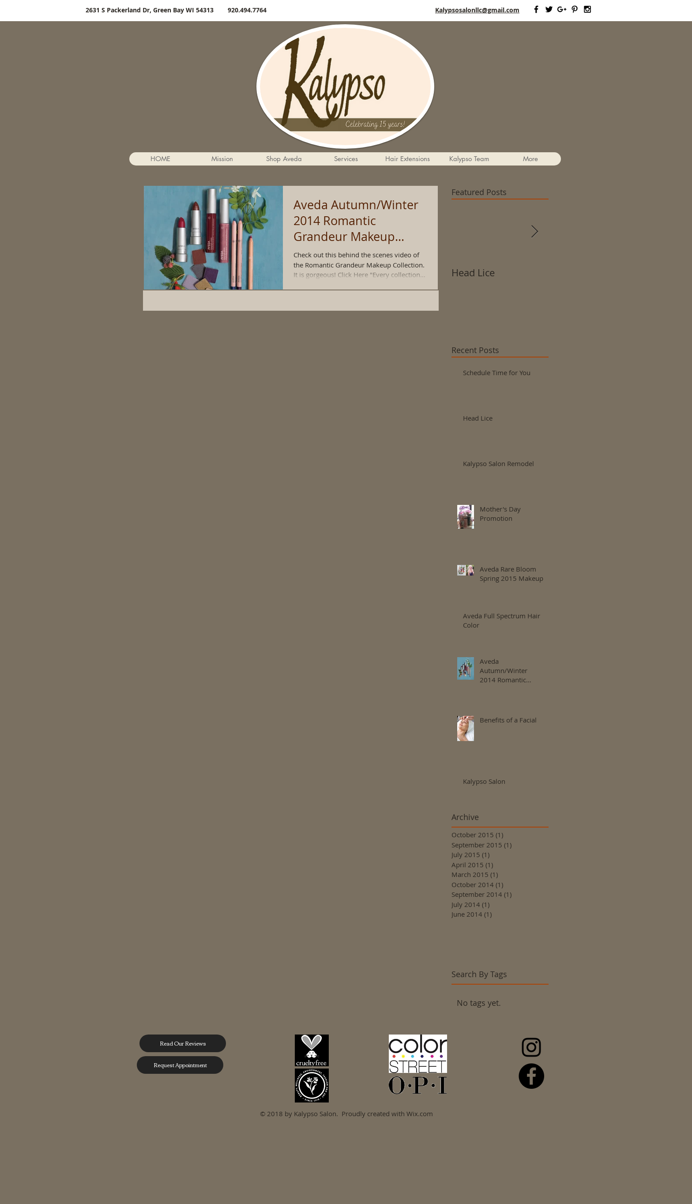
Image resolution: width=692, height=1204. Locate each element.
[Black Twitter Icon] (549, 9)
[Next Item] (534, 232)
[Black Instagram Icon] (587, 9)
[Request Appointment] (180, 1065)
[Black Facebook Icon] (536, 9)
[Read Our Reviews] (182, 1043)
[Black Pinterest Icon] (574, 9)
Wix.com (419, 1113)
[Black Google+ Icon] (562, 9)
